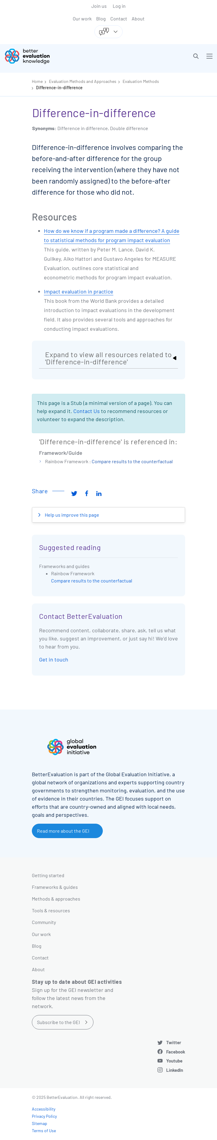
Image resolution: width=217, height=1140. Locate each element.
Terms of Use (44, 1130)
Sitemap (39, 1123)
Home (37, 81)
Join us (99, 6)
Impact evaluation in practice (78, 291)
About (138, 18)
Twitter (173, 1042)
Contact (118, 18)
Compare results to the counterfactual (132, 461)
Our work (82, 18)
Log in (119, 6)
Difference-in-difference (59, 87)
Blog (101, 18)
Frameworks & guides (55, 887)
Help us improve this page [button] (71, 515)
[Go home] (59, 56)
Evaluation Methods (141, 81)
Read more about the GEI (63, 831)
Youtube (174, 1060)
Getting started (48, 875)
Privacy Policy (44, 1116)
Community (44, 922)
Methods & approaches (56, 898)
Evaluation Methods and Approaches (82, 81)
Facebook (175, 1051)
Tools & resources (51, 910)
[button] (196, 56)
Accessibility (43, 1108)
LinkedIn (174, 1070)
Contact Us (86, 411)
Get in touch (53, 659)
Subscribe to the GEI (58, 1022)
